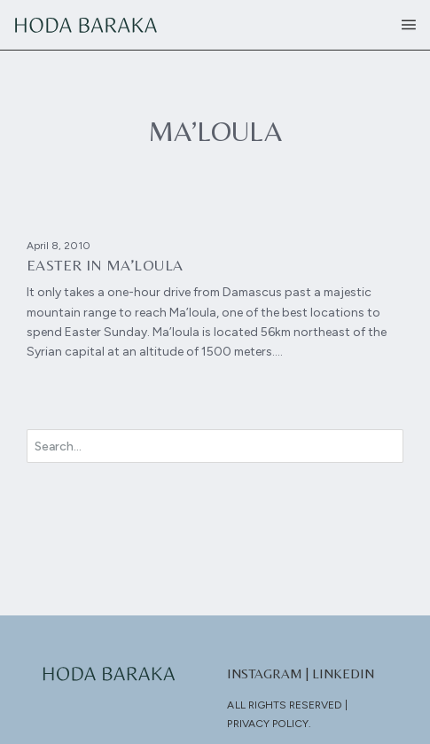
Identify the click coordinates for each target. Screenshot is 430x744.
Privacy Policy (268, 723)
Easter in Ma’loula (105, 265)
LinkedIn (343, 673)
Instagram (264, 673)
